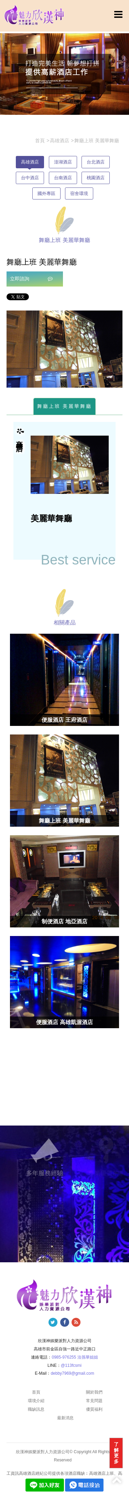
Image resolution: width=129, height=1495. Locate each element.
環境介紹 (36, 1400)
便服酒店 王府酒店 (64, 720)
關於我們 (94, 1392)
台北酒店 (96, 162)
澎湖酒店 (63, 162)
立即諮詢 (31, 278)
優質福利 (94, 1409)
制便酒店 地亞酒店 (64, 921)
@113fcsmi (71, 1365)
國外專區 (46, 193)
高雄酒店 (30, 162)
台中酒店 (30, 177)
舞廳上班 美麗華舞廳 (64, 406)
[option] (65, 349)
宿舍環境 (79, 193)
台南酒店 (63, 177)
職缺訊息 (36, 1409)
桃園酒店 (96, 177)
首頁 (36, 1392)
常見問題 (94, 1400)
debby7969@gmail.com (72, 1373)
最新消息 (65, 1417)
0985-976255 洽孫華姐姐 (75, 1357)
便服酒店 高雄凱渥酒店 (64, 1022)
